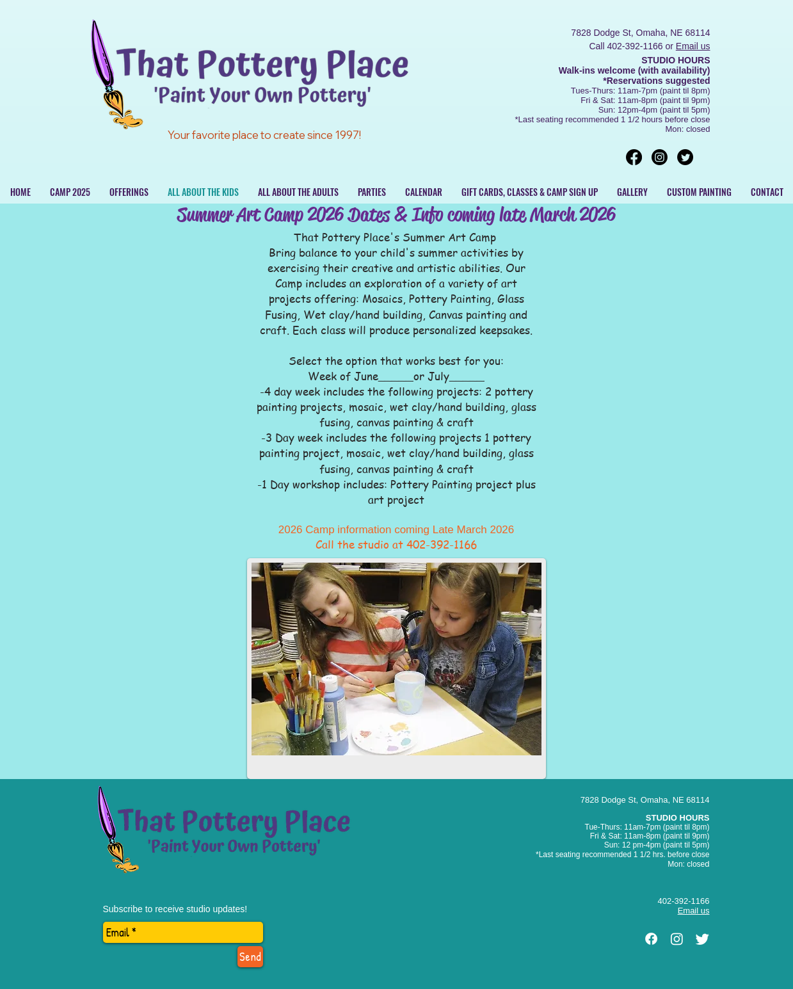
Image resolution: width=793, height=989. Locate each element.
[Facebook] (634, 157)
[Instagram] (660, 157)
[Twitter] (685, 157)
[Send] (250, 956)
